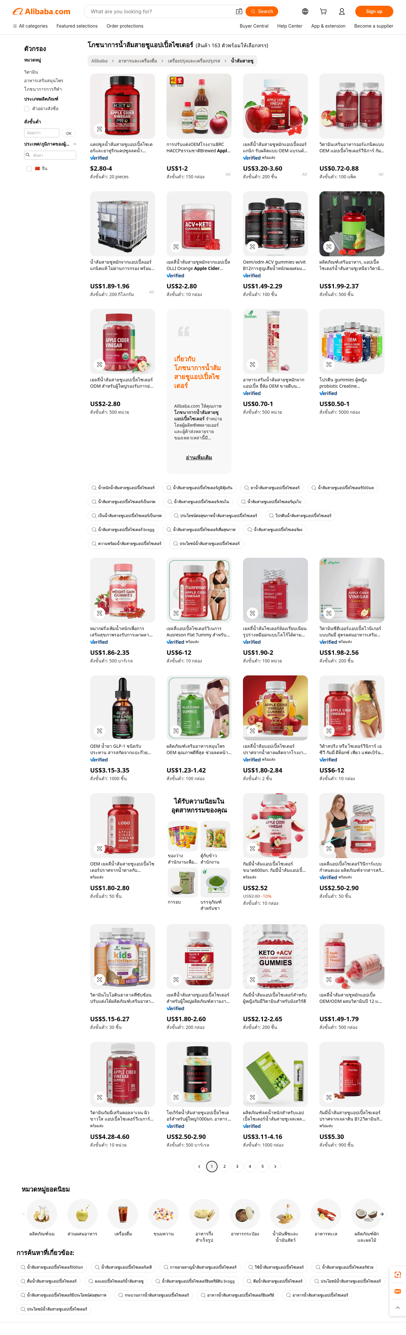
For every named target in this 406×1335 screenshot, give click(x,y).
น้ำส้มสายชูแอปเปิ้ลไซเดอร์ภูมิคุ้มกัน (199, 487)
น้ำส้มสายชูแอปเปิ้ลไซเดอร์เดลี (123, 1267)
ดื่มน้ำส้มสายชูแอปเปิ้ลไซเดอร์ (48, 1281)
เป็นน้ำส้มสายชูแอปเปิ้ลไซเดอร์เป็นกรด (127, 515)
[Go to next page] (275, 1166)
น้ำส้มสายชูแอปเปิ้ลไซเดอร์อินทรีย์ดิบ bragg (195, 1281)
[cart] (324, 12)
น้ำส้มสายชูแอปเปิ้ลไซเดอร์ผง (274, 529)
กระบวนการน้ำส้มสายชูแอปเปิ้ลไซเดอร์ (153, 1295)
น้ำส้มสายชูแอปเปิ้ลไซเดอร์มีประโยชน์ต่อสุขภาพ (63, 1295)
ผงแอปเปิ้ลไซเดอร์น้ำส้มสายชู (115, 1281)
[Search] (262, 11)
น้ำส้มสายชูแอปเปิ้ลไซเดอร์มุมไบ (271, 501)
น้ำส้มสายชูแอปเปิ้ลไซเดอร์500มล (342, 487)
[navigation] (48, 606)
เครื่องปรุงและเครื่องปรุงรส (194, 61)
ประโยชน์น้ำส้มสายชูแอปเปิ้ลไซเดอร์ (206, 543)
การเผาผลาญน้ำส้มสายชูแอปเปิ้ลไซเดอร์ (200, 1267)
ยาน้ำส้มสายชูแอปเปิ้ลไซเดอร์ (271, 487)
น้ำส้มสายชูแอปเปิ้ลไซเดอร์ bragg (123, 529)
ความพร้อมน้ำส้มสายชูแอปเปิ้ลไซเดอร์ (126, 543)
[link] (398, 1274)
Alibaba (99, 61)
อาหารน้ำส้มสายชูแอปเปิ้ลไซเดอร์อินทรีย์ (237, 1295)
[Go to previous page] (199, 1166)
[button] (239, 11)
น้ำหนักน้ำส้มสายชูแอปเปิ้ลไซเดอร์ (123, 487)
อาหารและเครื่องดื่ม (137, 61)
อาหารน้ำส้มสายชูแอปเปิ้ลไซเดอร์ (317, 1295)
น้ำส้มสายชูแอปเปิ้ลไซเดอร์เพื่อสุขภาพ (201, 529)
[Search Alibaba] (160, 11)
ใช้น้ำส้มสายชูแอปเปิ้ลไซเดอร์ (276, 1267)
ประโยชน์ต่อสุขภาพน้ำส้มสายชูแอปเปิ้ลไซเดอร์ (215, 515)
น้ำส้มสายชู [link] (242, 61)
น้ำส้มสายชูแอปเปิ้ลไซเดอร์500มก (52, 1267)
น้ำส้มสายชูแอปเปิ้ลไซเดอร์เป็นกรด (123, 501)
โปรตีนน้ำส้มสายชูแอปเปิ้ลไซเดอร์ (300, 515)
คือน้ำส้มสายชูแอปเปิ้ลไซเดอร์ (274, 1281)
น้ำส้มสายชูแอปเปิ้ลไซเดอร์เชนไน (198, 501)
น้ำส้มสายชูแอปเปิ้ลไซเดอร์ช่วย (344, 1267)
